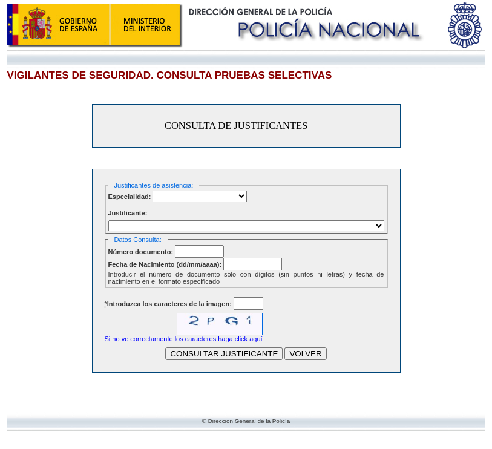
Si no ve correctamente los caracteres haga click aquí (184, 338)
